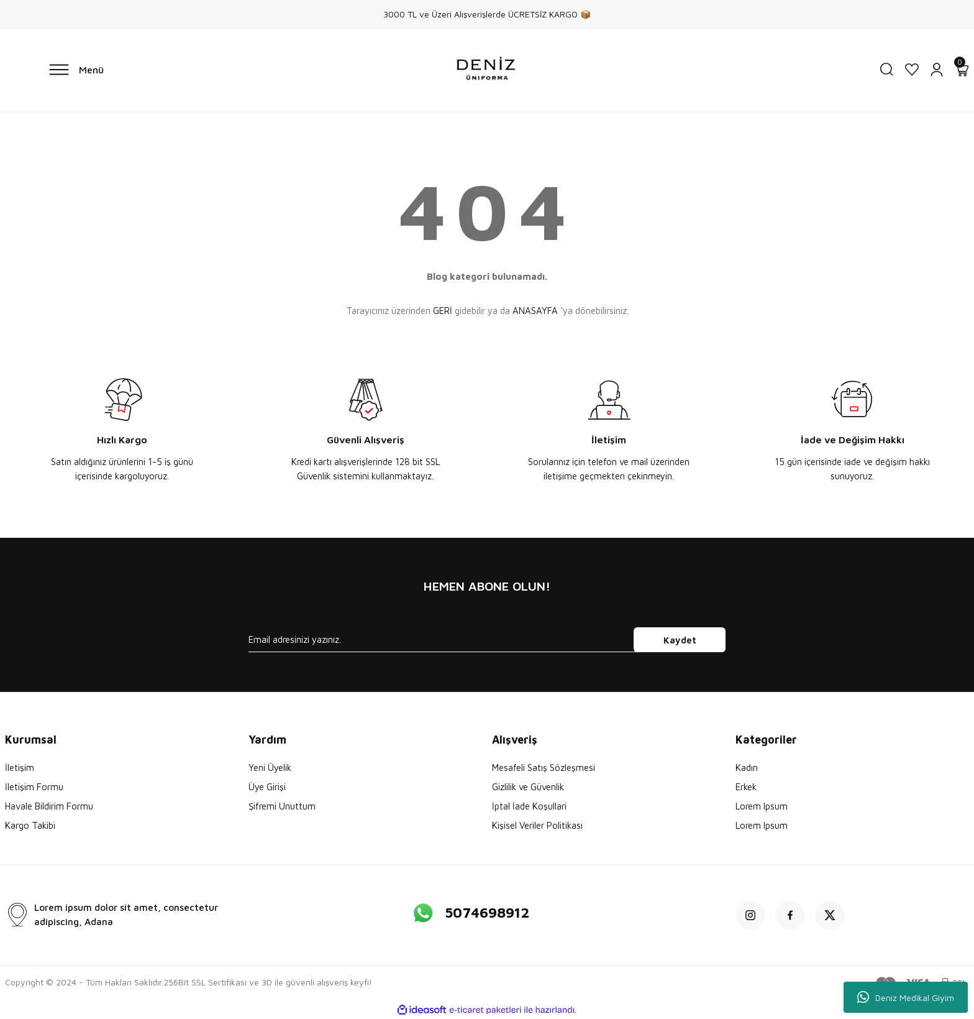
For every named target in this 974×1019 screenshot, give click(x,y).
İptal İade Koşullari (529, 806)
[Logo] (487, 70)
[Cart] (961, 69)
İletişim (19, 767)
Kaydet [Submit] (679, 640)
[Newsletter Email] (487, 639)
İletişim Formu (34, 787)
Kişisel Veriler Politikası (537, 825)
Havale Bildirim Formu (49, 806)
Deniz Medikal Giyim (905, 997)
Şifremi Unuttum (282, 806)
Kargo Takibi (30, 825)
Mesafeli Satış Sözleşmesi (543, 767)
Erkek (746, 787)
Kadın (746, 767)
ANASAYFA (535, 310)
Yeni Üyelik (269, 767)
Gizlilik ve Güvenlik (528, 787)
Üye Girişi (267, 787)
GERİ (442, 310)
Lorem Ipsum (761, 806)
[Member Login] (936, 69)
